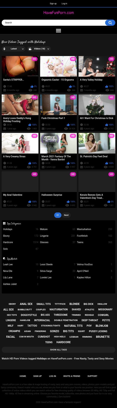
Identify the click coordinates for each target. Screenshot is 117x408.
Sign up (53, 3)
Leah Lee (20, 264)
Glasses (57, 242)
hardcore (64, 342)
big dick (88, 304)
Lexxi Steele (57, 264)
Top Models (12, 259)
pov (89, 325)
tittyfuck (60, 304)
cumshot (44, 336)
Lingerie (57, 235)
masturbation (59, 309)
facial (10, 336)
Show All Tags (58, 349)
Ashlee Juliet (20, 284)
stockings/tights (50, 326)
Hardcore (20, 242)
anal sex (26, 304)
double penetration (66, 320)
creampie (14, 331)
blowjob (102, 325)
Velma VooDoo (94, 264)
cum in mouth (26, 337)
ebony (12, 304)
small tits (44, 304)
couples (41, 309)
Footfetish (94, 235)
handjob (25, 320)
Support (92, 376)
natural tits (73, 325)
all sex (8, 309)
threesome (61, 315)
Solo (20, 249)
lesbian (73, 337)
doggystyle (29, 315)
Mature (57, 229)
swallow (102, 304)
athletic (89, 309)
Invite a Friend (71, 376)
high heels (59, 337)
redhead (89, 315)
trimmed (76, 315)
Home (23, 376)
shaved (76, 309)
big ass (45, 315)
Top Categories (14, 223)
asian (27, 331)
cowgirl (103, 315)
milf (11, 325)
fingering (40, 331)
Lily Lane (20, 277)
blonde (74, 304)
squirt (81, 331)
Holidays (20, 229)
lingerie (11, 320)
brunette (103, 336)
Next (66, 215)
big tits (68, 331)
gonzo (54, 331)
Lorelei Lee (57, 277)
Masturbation (94, 229)
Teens (94, 242)
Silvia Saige (57, 271)
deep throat (90, 320)
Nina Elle (20, 271)
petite (106, 320)
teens (48, 342)
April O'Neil (94, 271)
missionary (105, 309)
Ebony (20, 235)
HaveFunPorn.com (49, 402)
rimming (87, 337)
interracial (42, 320)
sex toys (12, 315)
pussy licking (98, 331)
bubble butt (25, 309)
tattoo (32, 325)
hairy (20, 326)
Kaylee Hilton (94, 277)
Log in (64, 3)
